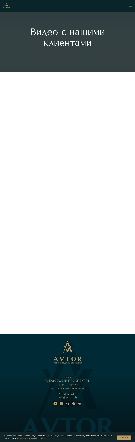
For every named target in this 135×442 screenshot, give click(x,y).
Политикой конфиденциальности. (31, 438)
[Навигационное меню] (130, 6)
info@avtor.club (68, 397)
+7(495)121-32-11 (67, 393)
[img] (55, 403)
